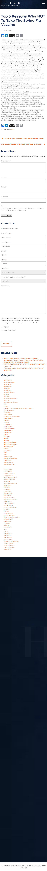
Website (4, 197)
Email (4, 187)
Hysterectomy (8, 475)
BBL (5, 404)
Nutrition (7, 509)
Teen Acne (7, 535)
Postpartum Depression (11, 517)
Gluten (6, 448)
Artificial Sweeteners (10, 398)
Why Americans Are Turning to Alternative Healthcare (23, 144)
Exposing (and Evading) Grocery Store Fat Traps (23, 138)
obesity (6, 511)
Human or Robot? (8, 330)
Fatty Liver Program (10, 444)
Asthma (6, 400)
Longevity (7, 489)
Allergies (7, 388)
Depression (7, 432)
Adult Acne (7, 384)
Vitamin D (7, 549)
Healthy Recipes (9, 464)
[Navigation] (43, 4)
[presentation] (15, 335)
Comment (6, 161)
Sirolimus (7, 523)
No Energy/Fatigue (10, 507)
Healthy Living (8, 462)
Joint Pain (7, 485)
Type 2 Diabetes (9, 545)
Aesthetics (7, 386)
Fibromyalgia (8, 446)
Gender (4, 268)
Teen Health (7, 537)
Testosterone (8, 539)
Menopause (7, 495)
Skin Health (7, 527)
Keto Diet (7, 487)
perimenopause (9, 515)
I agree (6, 327)
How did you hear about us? (13, 277)
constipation (8, 426)
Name (4, 178)
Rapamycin (7, 521)
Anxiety (6, 394)
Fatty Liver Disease (10, 442)
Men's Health (8, 493)
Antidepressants (9, 392)
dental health (8, 430)
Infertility (7, 481)
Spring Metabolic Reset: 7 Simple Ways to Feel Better (21, 358)
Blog (11, 129)
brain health (8, 414)
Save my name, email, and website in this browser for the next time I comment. (22, 209)
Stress (6, 531)
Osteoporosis (8, 513)
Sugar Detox (8, 533)
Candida (6, 420)
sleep (5, 529)
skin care (7, 525)
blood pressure (8, 410)
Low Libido (7, 491)
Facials (6, 438)
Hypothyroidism (9, 473)
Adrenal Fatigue (9, 382)
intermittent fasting (10, 483)
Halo (5, 454)
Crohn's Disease (9, 428)
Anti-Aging (7, 390)
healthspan (7, 460)
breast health (8, 418)
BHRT (6, 406)
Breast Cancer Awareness (12, 416)
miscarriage (8, 501)
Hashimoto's (8, 456)
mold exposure (8, 503)
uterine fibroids (9, 547)
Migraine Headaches (10, 499)
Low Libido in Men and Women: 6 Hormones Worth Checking (24, 360)
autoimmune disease (10, 402)
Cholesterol (7, 424)
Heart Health (8, 469)
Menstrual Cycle (9, 497)
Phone (4, 260)
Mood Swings (8, 505)
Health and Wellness (10, 458)
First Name (6, 233)
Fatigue (6, 440)
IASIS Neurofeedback (10, 477)
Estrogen (7, 436)
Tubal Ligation (8, 543)
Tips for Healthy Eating (11, 541)
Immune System (9, 479)
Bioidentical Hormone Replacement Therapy (18, 408)
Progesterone (8, 519)
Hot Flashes (7, 471)
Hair (5, 452)
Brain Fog (7, 412)
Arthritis (6, 396)
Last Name (6, 242)
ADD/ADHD (8, 380)
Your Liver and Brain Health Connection (17, 362)
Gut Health (7, 450)
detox (6, 434)
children (6, 422)
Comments (5, 286)
